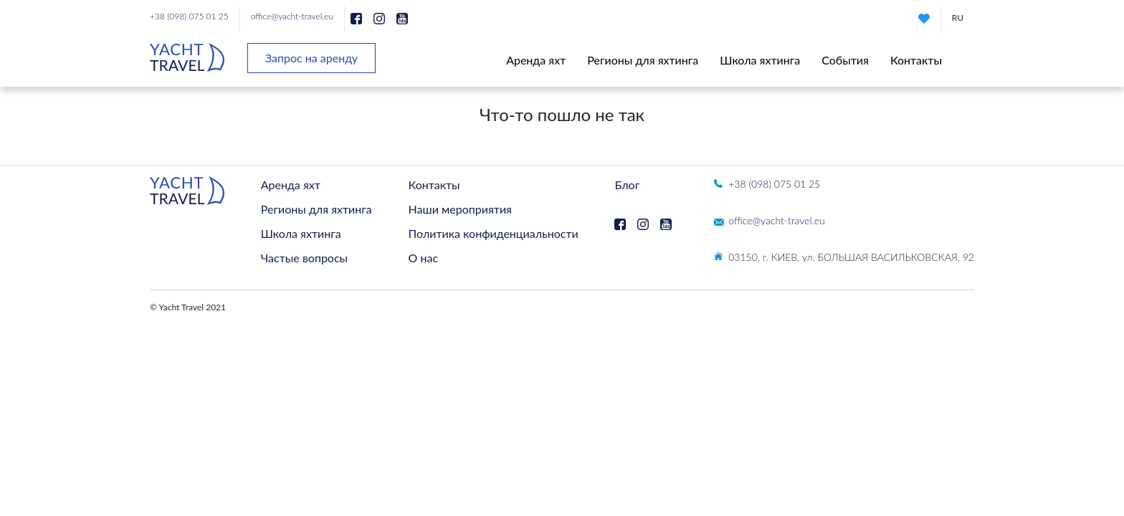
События (845, 60)
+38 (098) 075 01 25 (189, 16)
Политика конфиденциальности (493, 233)
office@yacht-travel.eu (292, 16)
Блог (626, 184)
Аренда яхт (536, 60)
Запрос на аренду (311, 57)
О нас (424, 257)
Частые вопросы (304, 257)
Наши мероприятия (460, 209)
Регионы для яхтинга (642, 60)
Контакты (916, 60)
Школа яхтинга (760, 60)
